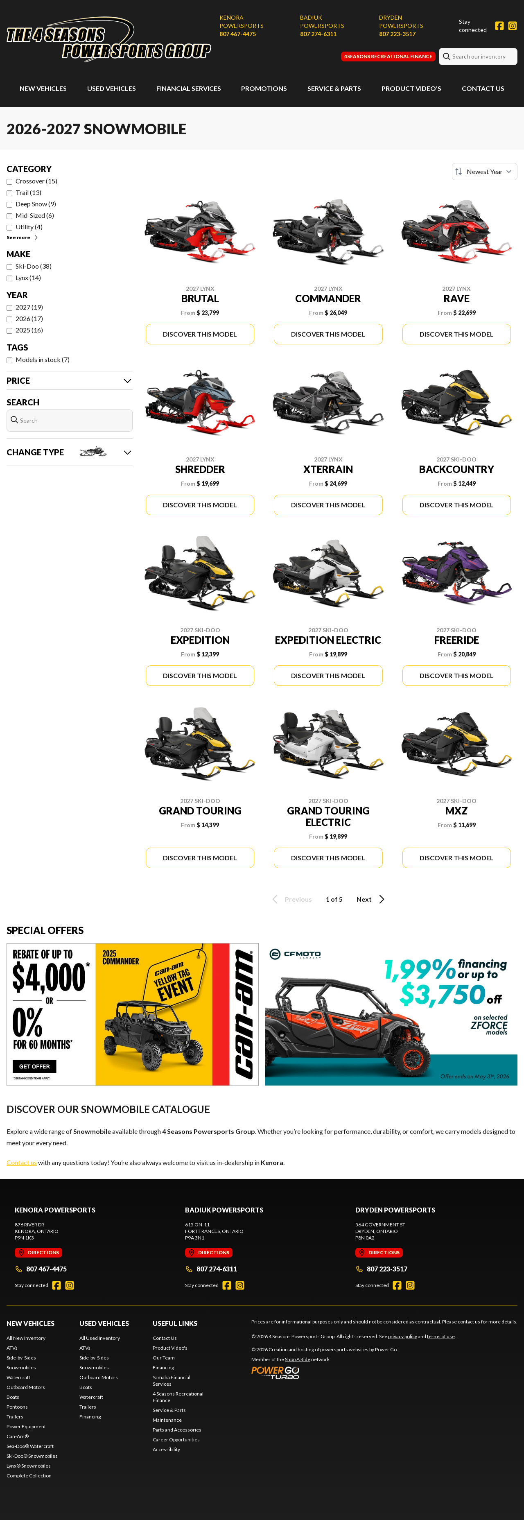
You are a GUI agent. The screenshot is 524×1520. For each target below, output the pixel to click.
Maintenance (167, 1420)
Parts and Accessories (177, 1430)
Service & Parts (334, 88)
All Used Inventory (99, 1338)
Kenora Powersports (241, 21)
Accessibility (166, 1449)
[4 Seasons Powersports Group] (109, 39)
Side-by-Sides (21, 1358)
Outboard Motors (26, 1387)
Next (372, 899)
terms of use (441, 1336)
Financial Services (188, 88)
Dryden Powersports (401, 21)
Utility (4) (29, 227)
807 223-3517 (397, 33)
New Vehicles (43, 88)
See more (23, 237)
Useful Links (175, 1323)
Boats (13, 1397)
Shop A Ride (297, 1359)
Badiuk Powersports (322, 21)
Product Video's (411, 88)
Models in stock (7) (43, 359)
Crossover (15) (36, 181)
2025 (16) (29, 330)
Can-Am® (18, 1436)
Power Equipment (26, 1426)
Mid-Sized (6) (35, 215)
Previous (290, 899)
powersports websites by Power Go (358, 1349)
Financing (90, 1417)
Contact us (22, 1162)
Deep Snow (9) (36, 204)
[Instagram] (512, 26)
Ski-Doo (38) (34, 266)
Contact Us (483, 88)
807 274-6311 (318, 33)
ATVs (12, 1348)
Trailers (15, 1417)
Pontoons (17, 1407)
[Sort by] (484, 171)
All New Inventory (26, 1338)
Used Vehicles (111, 88)
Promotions (264, 88)
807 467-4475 (237, 33)
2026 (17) (29, 318)
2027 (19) (29, 307)
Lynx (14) (28, 277)
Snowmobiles (21, 1367)
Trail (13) (28, 192)
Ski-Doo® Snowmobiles (32, 1456)
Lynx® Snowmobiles (29, 1466)
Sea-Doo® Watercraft (30, 1446)
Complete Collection (29, 1475)
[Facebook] (499, 26)
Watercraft (18, 1377)
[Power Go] (324, 1372)
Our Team (164, 1358)
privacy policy (402, 1336)
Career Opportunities (176, 1439)
